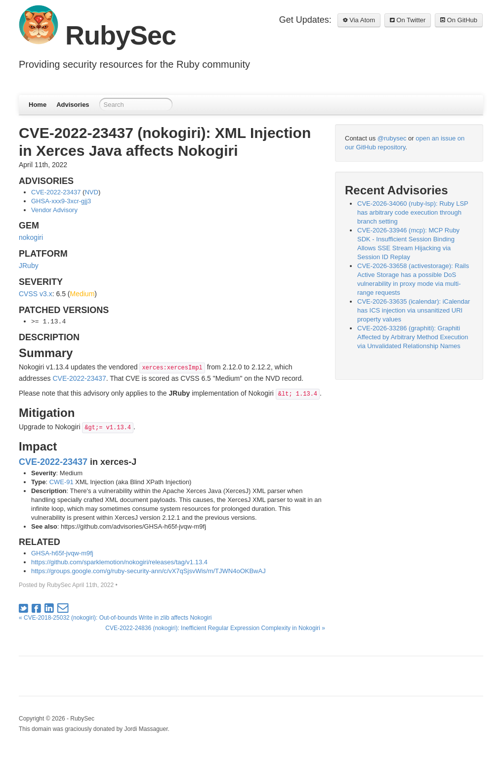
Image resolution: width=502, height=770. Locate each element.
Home (37, 104)
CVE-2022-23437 (56, 192)
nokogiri (31, 237)
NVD (91, 192)
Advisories (72, 104)
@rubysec (392, 138)
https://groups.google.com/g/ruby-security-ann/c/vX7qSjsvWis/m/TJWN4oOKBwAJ (148, 571)
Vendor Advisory (54, 210)
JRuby (29, 266)
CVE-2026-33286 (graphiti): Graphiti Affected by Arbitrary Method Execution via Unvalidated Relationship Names (412, 337)
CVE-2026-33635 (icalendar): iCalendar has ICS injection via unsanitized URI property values (413, 310)
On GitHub (458, 20)
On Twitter (408, 20)
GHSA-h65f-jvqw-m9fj (62, 553)
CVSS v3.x (35, 294)
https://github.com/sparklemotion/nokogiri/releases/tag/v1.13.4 (119, 562)
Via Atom (359, 20)
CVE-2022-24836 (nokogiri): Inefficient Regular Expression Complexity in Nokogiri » (215, 628)
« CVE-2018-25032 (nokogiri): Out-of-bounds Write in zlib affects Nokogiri (115, 617)
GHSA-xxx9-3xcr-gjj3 (61, 201)
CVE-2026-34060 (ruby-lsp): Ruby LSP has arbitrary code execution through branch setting (412, 212)
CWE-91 (61, 482)
